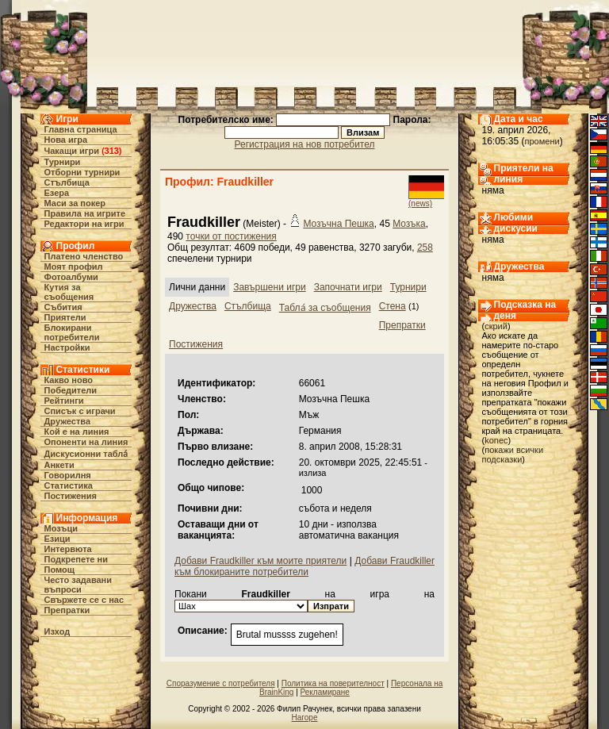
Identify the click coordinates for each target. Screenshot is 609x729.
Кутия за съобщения (69, 291)
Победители (71, 390)
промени (542, 141)
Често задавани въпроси (78, 584)
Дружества (67, 421)
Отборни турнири (82, 172)
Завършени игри (269, 287)
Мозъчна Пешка (338, 223)
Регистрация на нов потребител (305, 144)
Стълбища (67, 182)
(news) (420, 203)
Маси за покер (75, 203)
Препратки (67, 610)
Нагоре (305, 717)
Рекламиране (325, 692)
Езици (57, 538)
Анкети (59, 465)
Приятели (65, 317)
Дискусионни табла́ (86, 454)
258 (425, 247)
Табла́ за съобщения (325, 307)
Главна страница (80, 129)
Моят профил (73, 266)
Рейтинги (64, 400)
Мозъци (61, 528)
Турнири (62, 162)
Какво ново (69, 380)
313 (112, 150)
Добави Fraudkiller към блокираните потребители (304, 566)
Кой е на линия (76, 431)
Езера (57, 193)
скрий (496, 326)
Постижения (70, 496)
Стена (392, 306)
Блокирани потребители (72, 332)
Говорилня (67, 475)
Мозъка (409, 223)
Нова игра (66, 139)
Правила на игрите (85, 213)
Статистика (69, 485)
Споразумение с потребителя (221, 683)
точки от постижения (231, 236)
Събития (63, 307)
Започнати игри (348, 287)
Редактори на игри (84, 223)
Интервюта (68, 549)
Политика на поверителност (333, 683)
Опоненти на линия (86, 442)
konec (496, 440)
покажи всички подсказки (513, 454)
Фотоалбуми (71, 277)
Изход (57, 631)
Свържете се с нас (84, 599)
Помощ (59, 569)
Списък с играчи (80, 411)
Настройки (67, 347)
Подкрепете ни (76, 559)
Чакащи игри (71, 150)
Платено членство (84, 256)
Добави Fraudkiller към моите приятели (260, 560)
